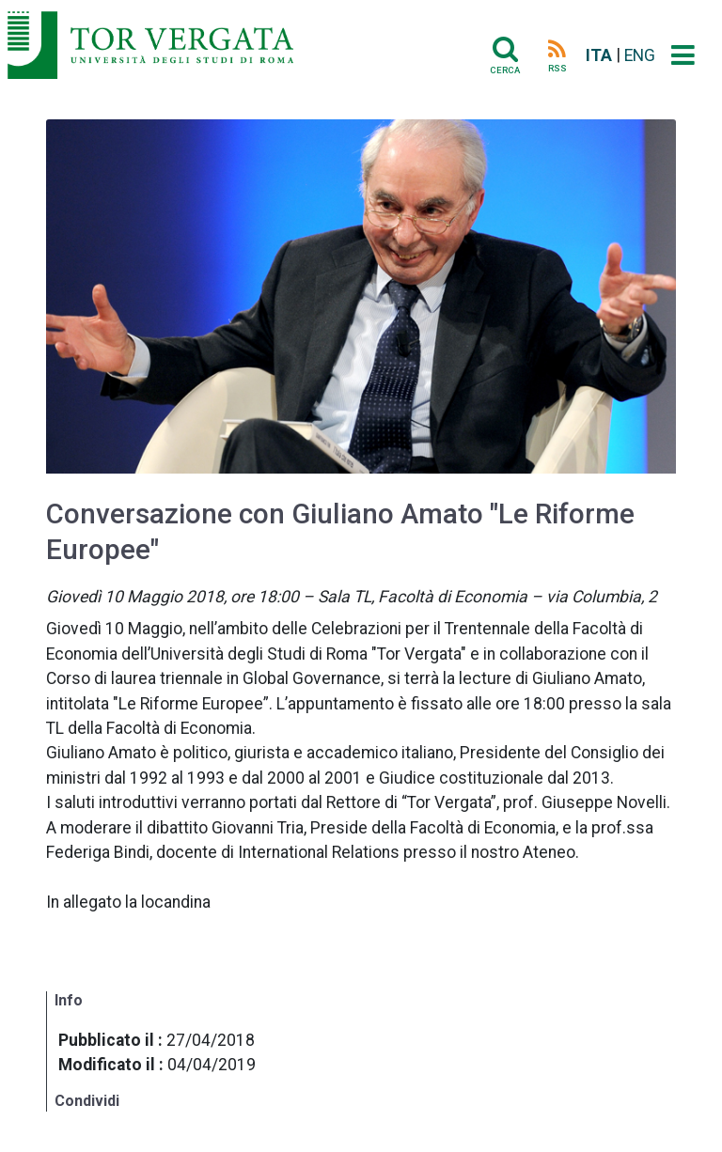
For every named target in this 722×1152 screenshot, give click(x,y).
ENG (639, 55)
